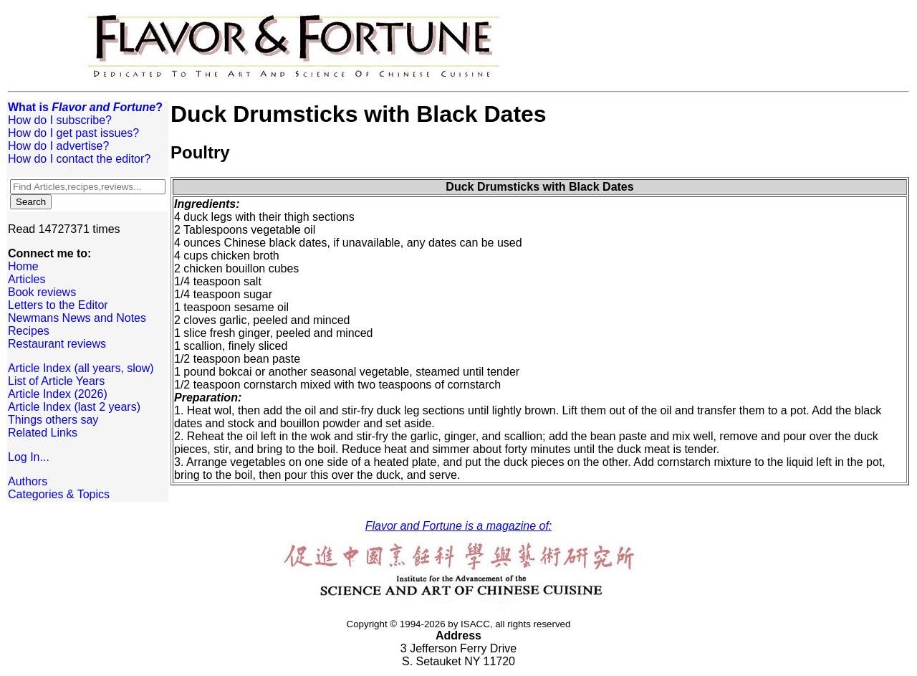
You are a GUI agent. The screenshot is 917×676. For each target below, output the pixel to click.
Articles (26, 279)
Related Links (42, 433)
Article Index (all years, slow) (81, 368)
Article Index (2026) (57, 394)
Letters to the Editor (58, 305)
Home (23, 266)
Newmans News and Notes (77, 318)
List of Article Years (56, 381)
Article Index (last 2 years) (74, 407)
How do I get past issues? (73, 133)
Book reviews (42, 292)
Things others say (53, 420)
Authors (27, 481)
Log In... (28, 457)
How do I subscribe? (60, 120)
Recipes (28, 331)
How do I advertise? (58, 146)
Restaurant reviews (57, 344)
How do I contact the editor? (79, 159)
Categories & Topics (59, 494)
